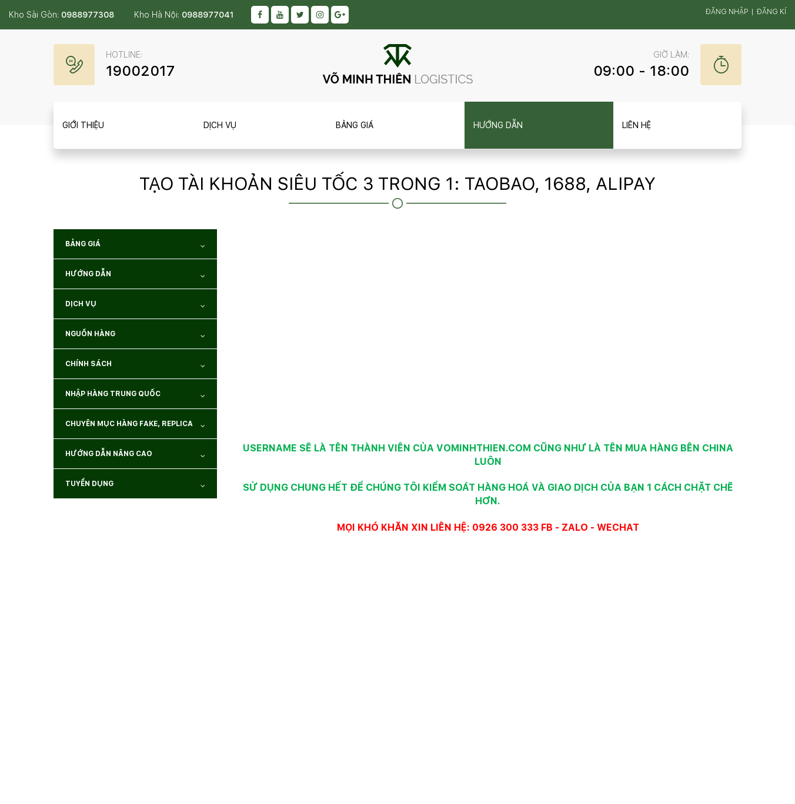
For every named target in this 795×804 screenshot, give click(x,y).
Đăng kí (771, 12)
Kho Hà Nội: (183, 14)
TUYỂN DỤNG (135, 486)
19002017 (140, 70)
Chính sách (135, 366)
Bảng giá (135, 246)
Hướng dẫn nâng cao (135, 456)
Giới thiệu (83, 125)
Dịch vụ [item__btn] (219, 125)
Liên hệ (636, 125)
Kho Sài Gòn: (61, 14)
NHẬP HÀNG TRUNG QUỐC (135, 396)
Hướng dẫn (135, 276)
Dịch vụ (135, 306)
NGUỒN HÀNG (135, 336)
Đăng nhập (727, 12)
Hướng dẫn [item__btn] (498, 125)
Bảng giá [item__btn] (354, 125)
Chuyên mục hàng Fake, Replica (135, 426)
